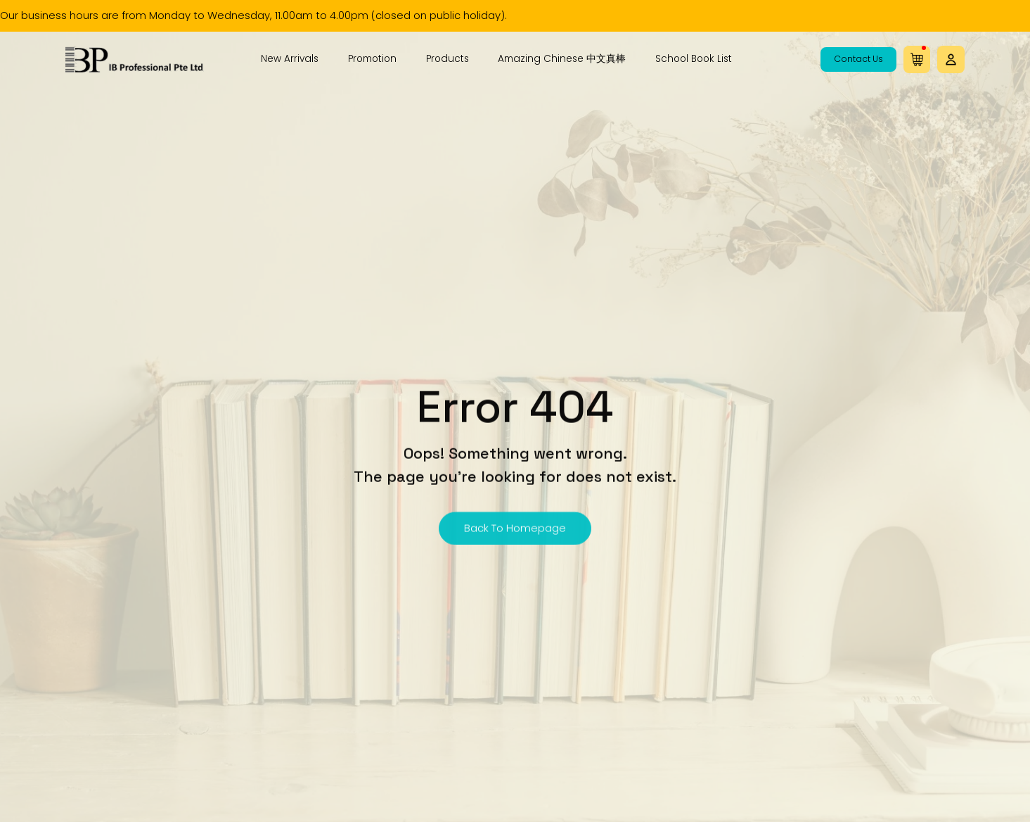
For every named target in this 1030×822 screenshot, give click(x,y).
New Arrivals (289, 59)
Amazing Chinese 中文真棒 (562, 59)
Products (447, 59)
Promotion (372, 59)
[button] (950, 60)
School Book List (693, 59)
